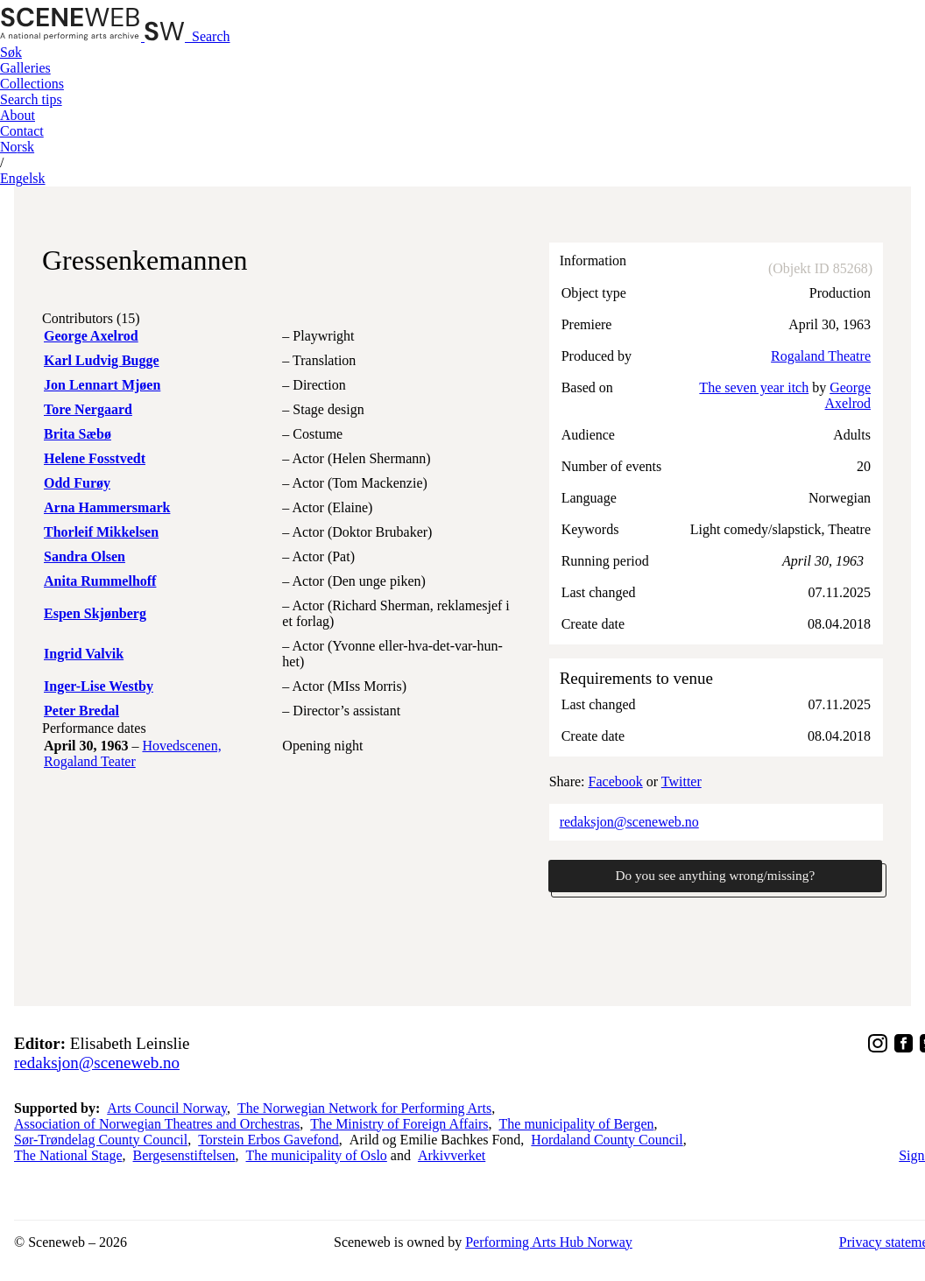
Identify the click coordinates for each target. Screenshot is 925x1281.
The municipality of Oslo (316, 1156)
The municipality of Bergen (576, 1124)
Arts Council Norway (167, 1109)
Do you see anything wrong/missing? (715, 876)
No (17, 146)
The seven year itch (753, 387)
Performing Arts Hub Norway (548, 1242)
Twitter (681, 781)
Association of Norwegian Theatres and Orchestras (157, 1124)
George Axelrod (848, 395)
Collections (32, 83)
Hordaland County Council (606, 1140)
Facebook (616, 781)
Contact (22, 130)
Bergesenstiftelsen (184, 1156)
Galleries (25, 67)
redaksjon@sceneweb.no (629, 821)
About (17, 115)
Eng (23, 178)
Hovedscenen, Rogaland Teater (133, 753)
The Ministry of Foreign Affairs (399, 1124)
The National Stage (68, 1156)
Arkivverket (451, 1156)
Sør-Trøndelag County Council (100, 1140)
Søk (11, 52)
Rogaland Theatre (821, 355)
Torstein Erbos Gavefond (268, 1140)
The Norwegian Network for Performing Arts (364, 1109)
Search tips (31, 99)
